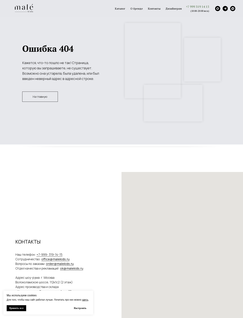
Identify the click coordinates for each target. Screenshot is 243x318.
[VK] (232, 8)
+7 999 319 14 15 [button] (197, 6)
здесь (85, 299)
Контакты (154, 8)
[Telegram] (225, 8)
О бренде (136, 8)
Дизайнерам (174, 8)
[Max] (217, 8)
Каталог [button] (120, 8)
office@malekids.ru (55, 259)
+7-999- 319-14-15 (49, 254)
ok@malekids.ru (71, 268)
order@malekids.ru (60, 264)
